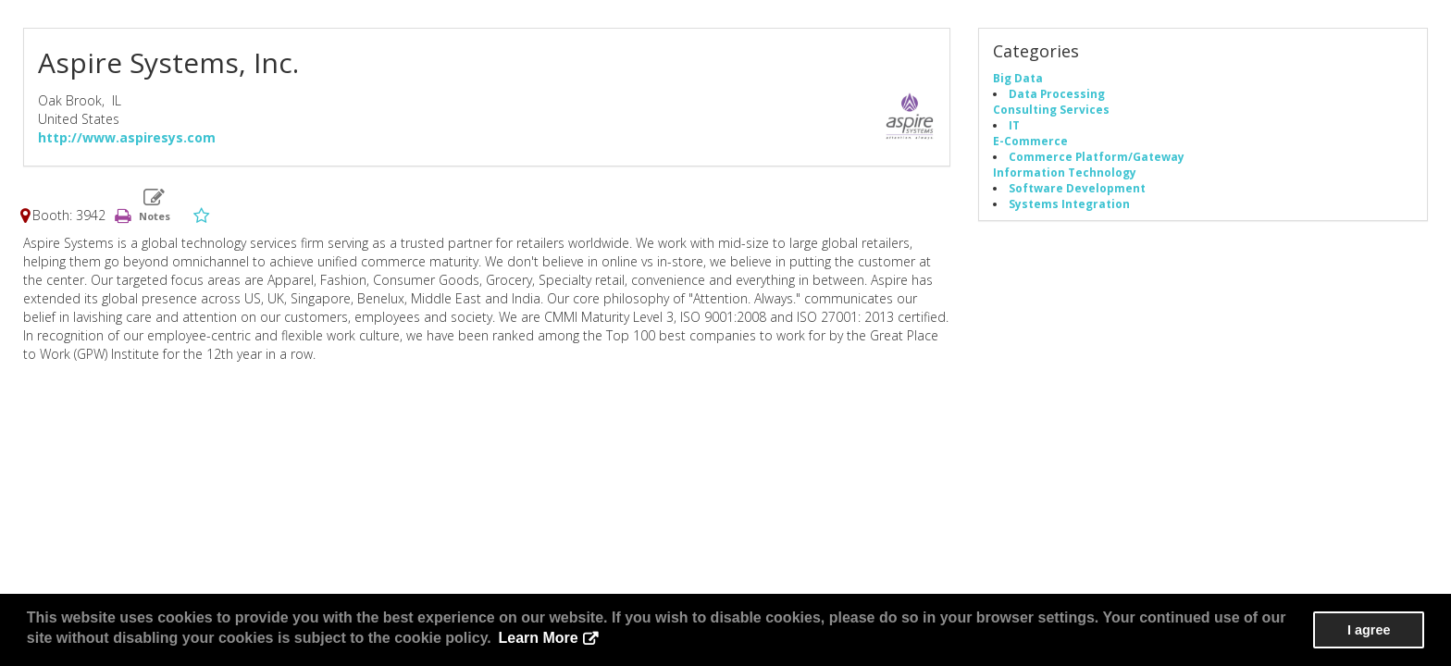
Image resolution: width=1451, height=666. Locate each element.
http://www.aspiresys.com (127, 137)
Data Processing (1057, 93)
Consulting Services (1051, 109)
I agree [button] (1368, 630)
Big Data (1018, 77)
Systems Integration (1069, 203)
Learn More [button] (537, 638)
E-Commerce (1030, 140)
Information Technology (1064, 172)
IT (1014, 124)
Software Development (1077, 187)
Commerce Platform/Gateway (1096, 156)
